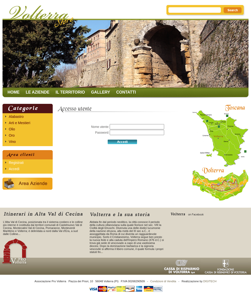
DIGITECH (210, 281)
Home (14, 92)
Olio (12, 129)
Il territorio (70, 92)
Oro (12, 135)
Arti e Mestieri (19, 123)
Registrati (16, 163)
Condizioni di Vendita (163, 281)
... (19, 233)
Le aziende (37, 92)
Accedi (14, 169)
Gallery (100, 92)
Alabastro (16, 117)
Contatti (126, 92)
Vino (12, 142)
